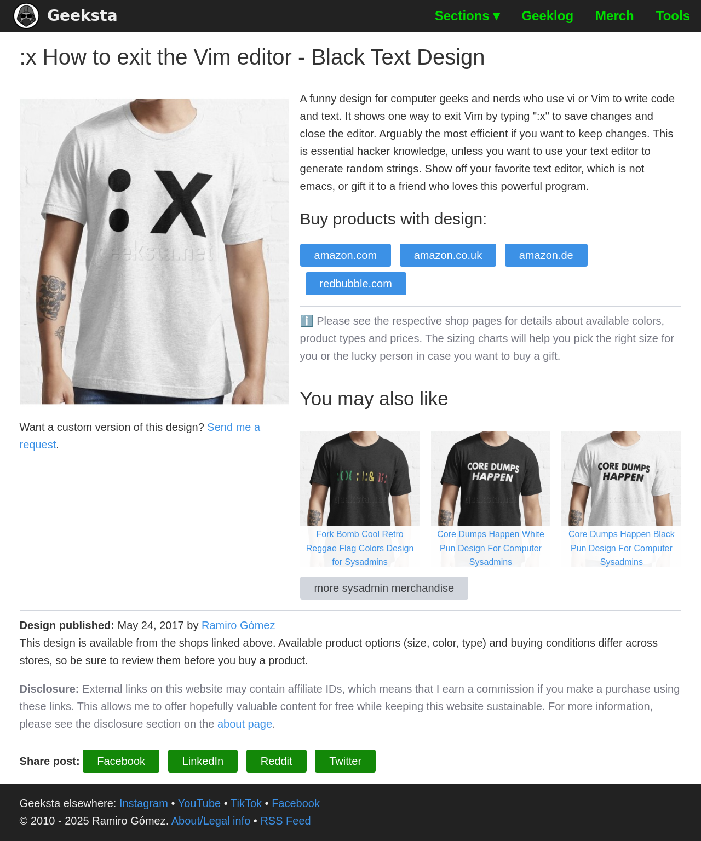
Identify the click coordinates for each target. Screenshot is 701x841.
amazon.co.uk (448, 255)
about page (244, 724)
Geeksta (65, 16)
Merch (614, 15)
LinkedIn (203, 761)
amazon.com (345, 255)
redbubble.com (356, 284)
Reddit (276, 761)
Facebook (121, 761)
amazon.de (546, 255)
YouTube (199, 803)
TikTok (246, 803)
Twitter (345, 761)
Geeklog (547, 15)
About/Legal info (211, 821)
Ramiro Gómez (238, 625)
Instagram (143, 803)
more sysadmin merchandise (384, 588)
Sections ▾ (467, 15)
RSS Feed (285, 821)
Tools (673, 15)
